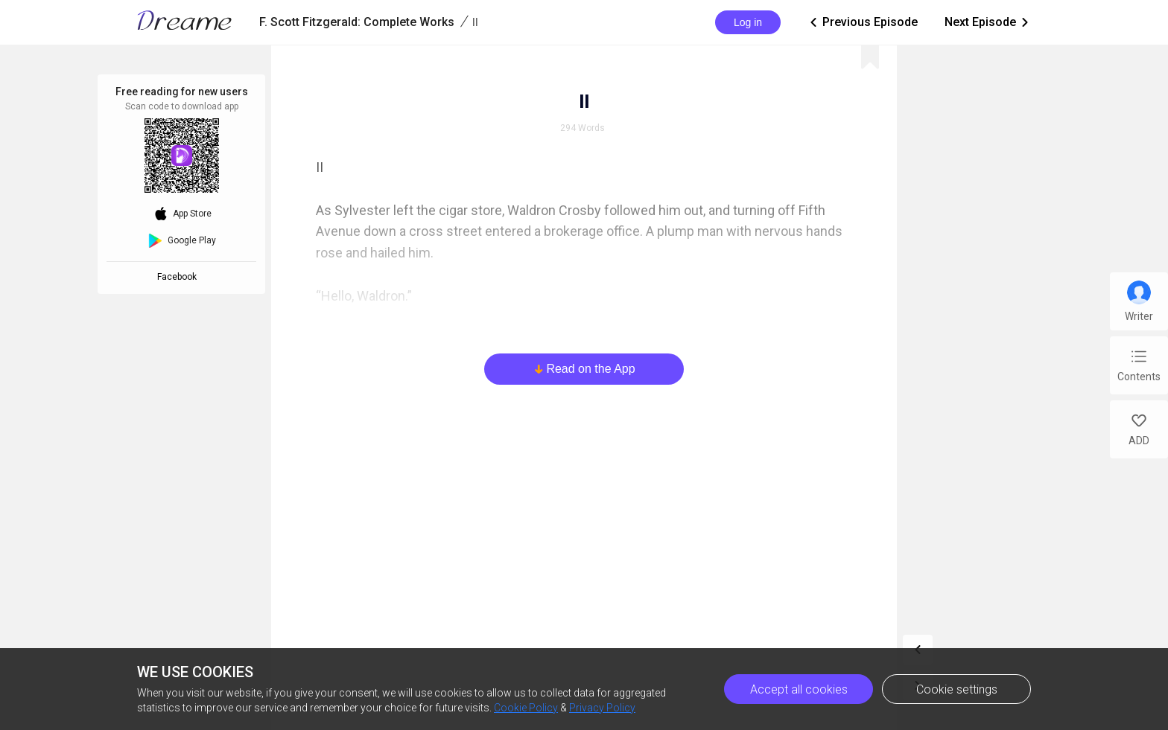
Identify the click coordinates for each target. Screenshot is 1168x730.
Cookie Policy (526, 708)
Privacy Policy (602, 708)
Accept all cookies (799, 689)
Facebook (179, 277)
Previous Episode (862, 22)
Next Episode (988, 22)
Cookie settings (956, 689)
